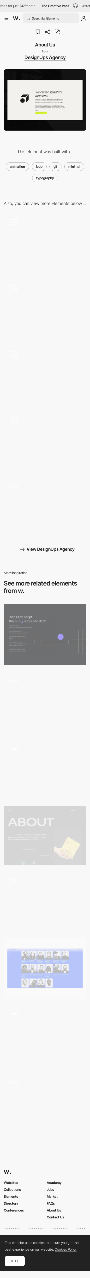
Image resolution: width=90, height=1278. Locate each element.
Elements (11, 1196)
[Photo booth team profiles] (45, 968)
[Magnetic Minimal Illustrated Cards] (45, 1036)
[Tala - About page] (45, 835)
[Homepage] (45, 509)
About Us (54, 1210)
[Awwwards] (16, 18)
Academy (54, 1183)
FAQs (51, 1203)
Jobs (50, 1189)
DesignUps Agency (45, 57)
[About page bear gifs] (45, 770)
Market (52, 1196)
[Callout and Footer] (45, 443)
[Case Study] (45, 310)
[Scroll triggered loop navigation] (45, 1103)
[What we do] (45, 244)
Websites (11, 1183)
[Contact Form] (45, 702)
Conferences (14, 1210)
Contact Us (55, 1217)
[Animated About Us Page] (45, 634)
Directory (11, 1203)
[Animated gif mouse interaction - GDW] (45, 901)
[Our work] (45, 376)
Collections (12, 1189)
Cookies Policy (66, 1249)
